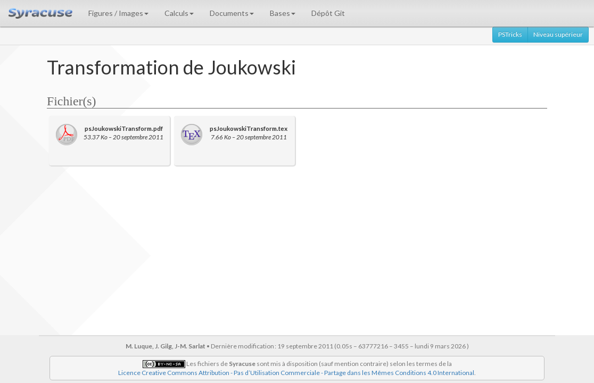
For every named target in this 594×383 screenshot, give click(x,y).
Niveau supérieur (558, 34)
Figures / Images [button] (118, 13)
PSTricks (510, 34)
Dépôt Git (328, 13)
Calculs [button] (179, 13)
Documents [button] (232, 13)
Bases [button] (282, 13)
